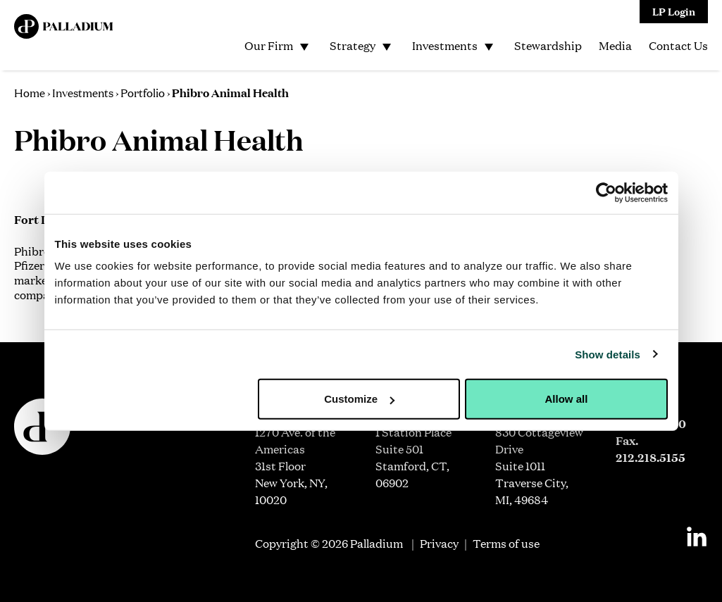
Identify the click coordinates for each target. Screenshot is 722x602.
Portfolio (142, 92)
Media (615, 45)
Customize (359, 399)
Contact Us (678, 45)
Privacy (439, 543)
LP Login (673, 11)
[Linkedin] (696, 536)
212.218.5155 (650, 457)
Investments (445, 45)
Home (29, 92)
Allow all (566, 399)
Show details (607, 354)
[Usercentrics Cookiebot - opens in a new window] (606, 192)
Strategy (352, 45)
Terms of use (506, 543)
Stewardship (548, 45)
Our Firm (268, 45)
